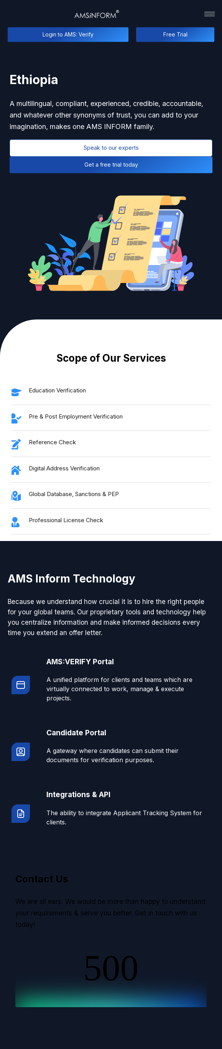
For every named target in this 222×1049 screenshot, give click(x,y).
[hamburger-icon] (209, 14)
